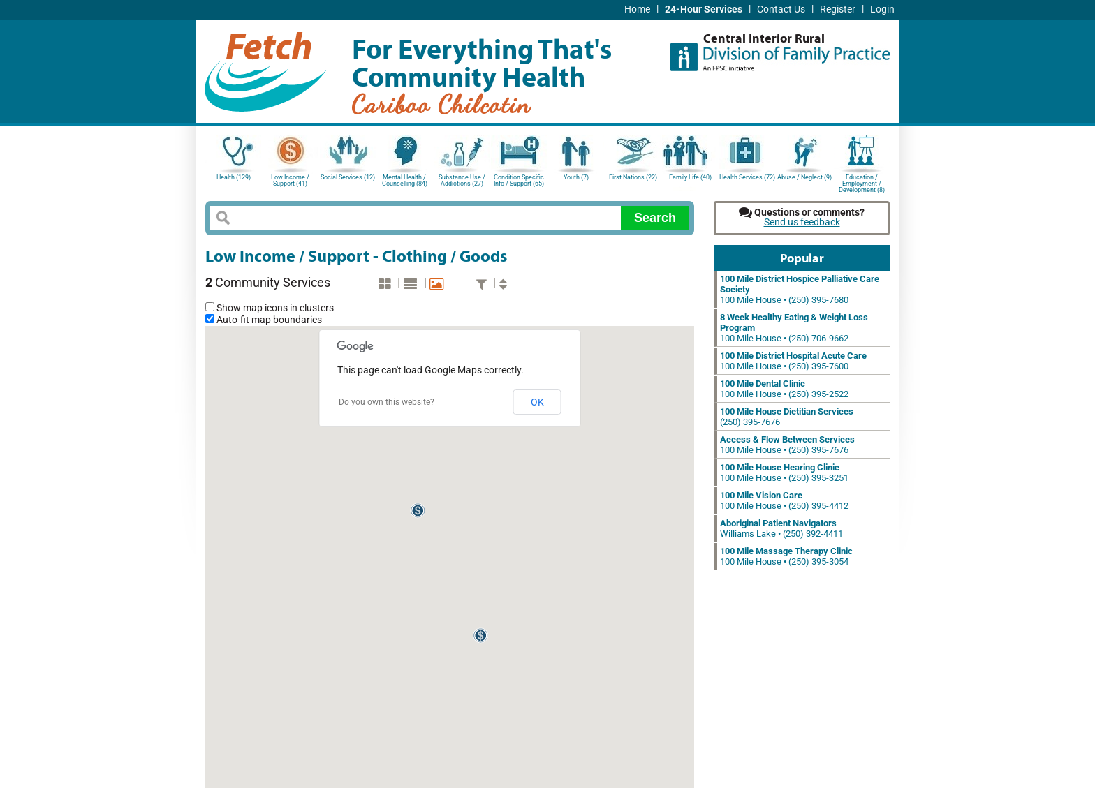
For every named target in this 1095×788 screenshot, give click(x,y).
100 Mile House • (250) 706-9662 (794, 327)
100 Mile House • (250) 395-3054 (786, 556)
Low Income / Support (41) (290, 180)
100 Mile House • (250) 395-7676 (787, 444)
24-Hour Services (703, 9)
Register (837, 9)
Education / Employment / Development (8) (862, 182)
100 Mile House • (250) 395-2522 (784, 388)
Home (637, 9)
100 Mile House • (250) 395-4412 (784, 500)
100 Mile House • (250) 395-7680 (799, 289)
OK (537, 402)
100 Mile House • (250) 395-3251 (784, 472)
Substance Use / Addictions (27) (462, 180)
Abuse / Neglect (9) (804, 177)
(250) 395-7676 (786, 416)
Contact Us (781, 9)
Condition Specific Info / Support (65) (519, 180)
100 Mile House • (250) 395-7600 (793, 360)
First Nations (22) (633, 177)
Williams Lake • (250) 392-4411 (781, 528)
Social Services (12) (348, 177)
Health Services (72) (747, 177)
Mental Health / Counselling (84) (404, 180)
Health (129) (233, 177)
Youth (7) (576, 177)
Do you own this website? (386, 402)
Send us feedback (802, 222)
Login (882, 9)
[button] (418, 511)
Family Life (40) (690, 177)
